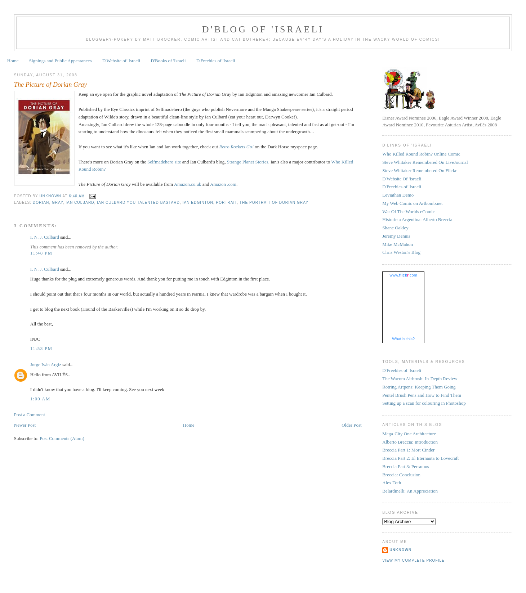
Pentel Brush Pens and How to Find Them (421, 395)
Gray (57, 203)
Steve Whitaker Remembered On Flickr (419, 170)
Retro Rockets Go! (236, 146)
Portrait (226, 203)
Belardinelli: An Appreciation (410, 491)
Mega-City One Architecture (409, 433)
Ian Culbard (80, 203)
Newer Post (25, 425)
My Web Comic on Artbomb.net (412, 203)
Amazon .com (223, 184)
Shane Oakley (395, 227)
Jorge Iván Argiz (45, 364)
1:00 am (40, 398)
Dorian (41, 203)
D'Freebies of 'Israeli (215, 60)
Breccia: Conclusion (401, 474)
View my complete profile (413, 560)
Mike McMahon (397, 244)
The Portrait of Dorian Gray (274, 203)
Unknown (400, 550)
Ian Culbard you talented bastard (138, 203)
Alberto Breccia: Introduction (410, 442)
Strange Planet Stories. (248, 162)
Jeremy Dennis (396, 236)
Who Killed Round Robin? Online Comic (421, 154)
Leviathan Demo (398, 195)
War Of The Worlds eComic (408, 211)
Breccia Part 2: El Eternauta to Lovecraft (420, 458)
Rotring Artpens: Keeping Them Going (418, 387)
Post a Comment (29, 414)
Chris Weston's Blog (401, 252)
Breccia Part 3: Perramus (405, 466)
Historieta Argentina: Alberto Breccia (417, 219)
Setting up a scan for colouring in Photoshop (423, 403)
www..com (403, 275)
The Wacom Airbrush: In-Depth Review (419, 378)
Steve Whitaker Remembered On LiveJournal (425, 162)
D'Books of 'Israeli (168, 60)
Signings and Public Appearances (60, 60)
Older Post (351, 425)
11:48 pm (41, 253)
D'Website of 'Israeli (121, 60)
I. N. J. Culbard (44, 237)
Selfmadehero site (164, 162)
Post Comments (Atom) (62, 438)
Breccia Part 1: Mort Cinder (408, 450)
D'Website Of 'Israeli (401, 178)
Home (13, 60)
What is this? (403, 339)
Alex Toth (391, 482)
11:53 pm (41, 348)
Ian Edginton (198, 203)
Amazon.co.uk (187, 184)
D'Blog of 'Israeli (263, 29)
